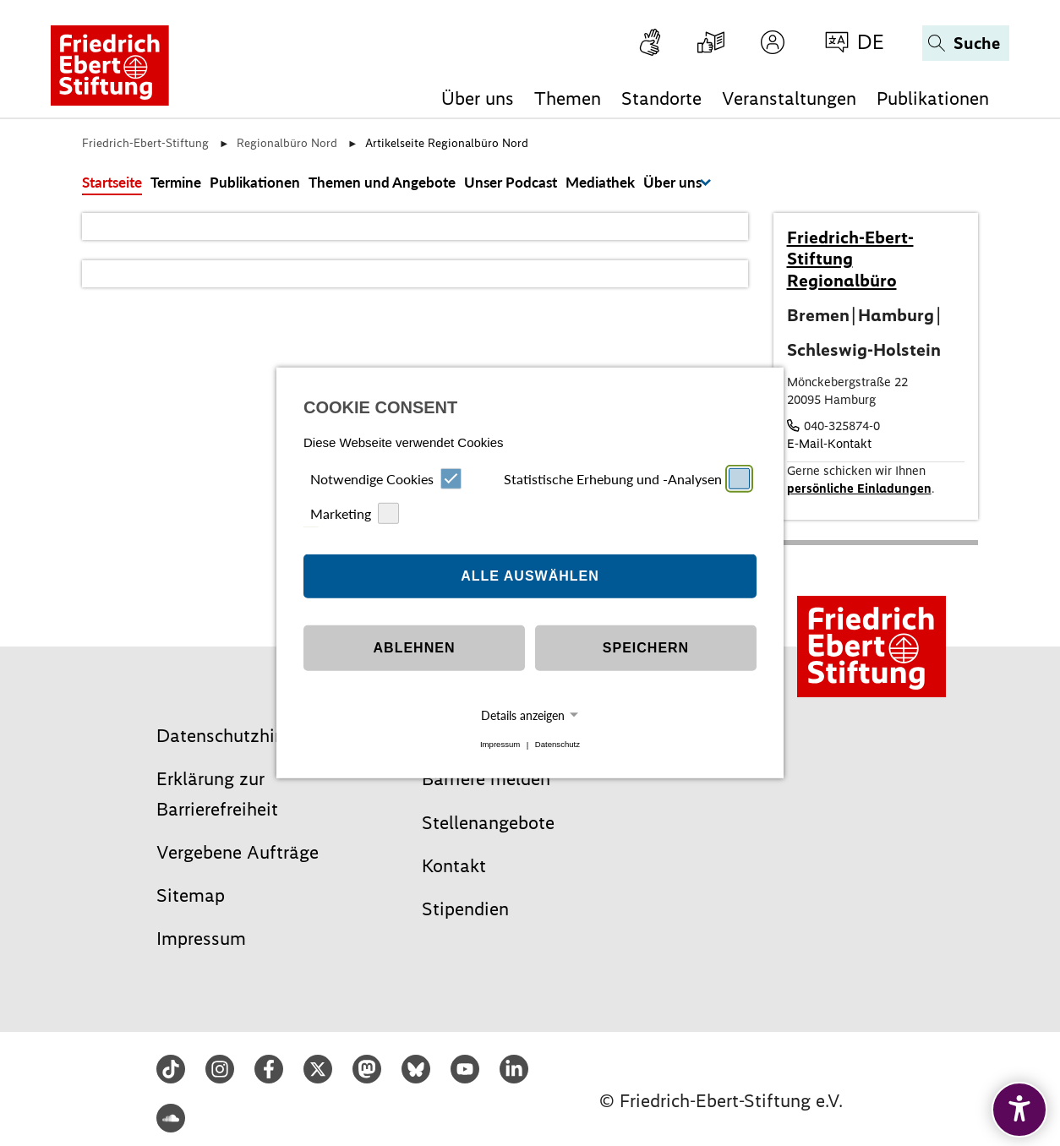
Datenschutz (557, 745)
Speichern (646, 648)
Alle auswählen (530, 576)
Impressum (500, 745)
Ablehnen (415, 648)
